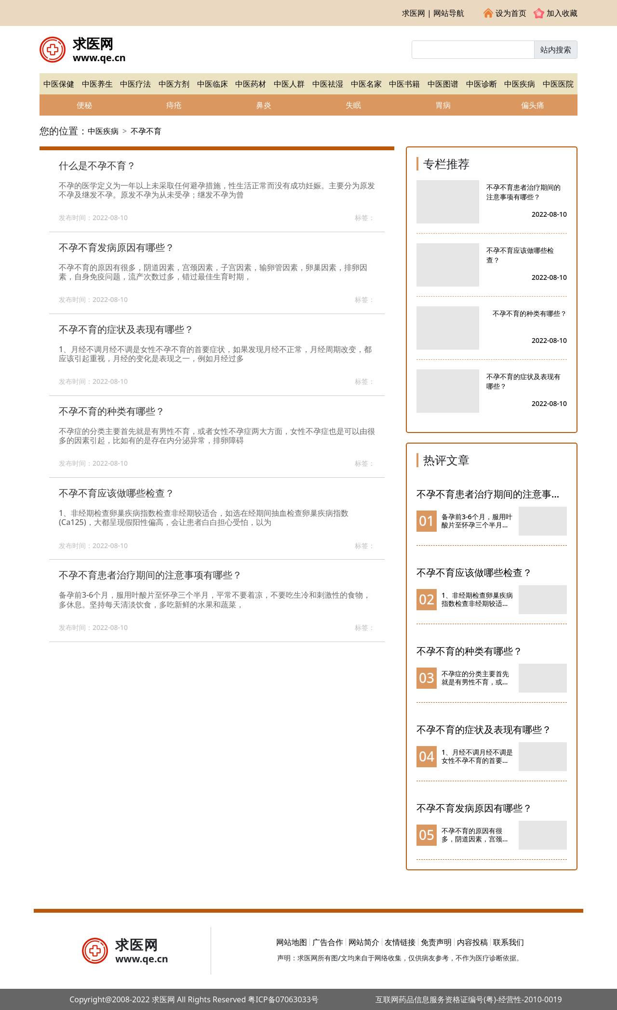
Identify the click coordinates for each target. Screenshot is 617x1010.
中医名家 (366, 84)
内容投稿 (472, 942)
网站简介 (364, 942)
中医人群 (289, 84)
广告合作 (327, 942)
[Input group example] (473, 49)
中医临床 (212, 84)
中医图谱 (443, 84)
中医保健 (58, 84)
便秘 (84, 105)
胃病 (443, 105)
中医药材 (250, 84)
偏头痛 (532, 105)
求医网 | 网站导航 (433, 13)
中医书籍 (404, 84)
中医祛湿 (327, 84)
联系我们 (508, 942)
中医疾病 (519, 84)
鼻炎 (263, 105)
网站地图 (291, 942)
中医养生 (97, 84)
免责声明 (436, 942)
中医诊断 (481, 84)
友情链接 (400, 942)
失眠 (353, 105)
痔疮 (174, 105)
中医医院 (558, 84)
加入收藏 (555, 13)
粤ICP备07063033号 (283, 999)
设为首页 (504, 13)
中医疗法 (135, 84)
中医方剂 (174, 84)
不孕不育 (146, 131)
